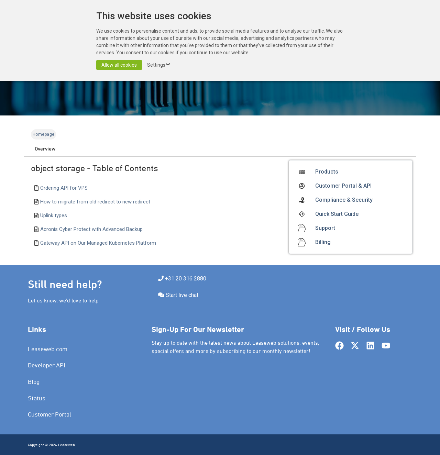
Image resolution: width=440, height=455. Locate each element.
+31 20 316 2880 (185, 278)
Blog (34, 381)
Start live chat (182, 295)
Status (36, 398)
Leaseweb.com (47, 349)
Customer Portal (49, 414)
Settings (159, 65)
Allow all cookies (119, 65)
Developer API (46, 365)
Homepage (43, 134)
